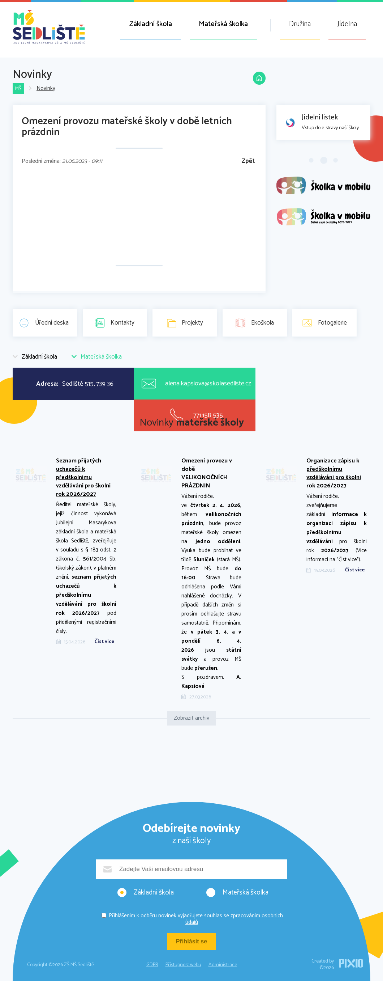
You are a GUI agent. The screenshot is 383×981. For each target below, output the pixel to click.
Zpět (248, 161)
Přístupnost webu (183, 965)
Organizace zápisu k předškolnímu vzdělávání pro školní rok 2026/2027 (333, 473)
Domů (258, 80)
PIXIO (351, 963)
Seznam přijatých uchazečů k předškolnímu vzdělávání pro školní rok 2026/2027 (83, 477)
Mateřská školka (223, 24)
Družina (300, 24)
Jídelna (347, 24)
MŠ (18, 88)
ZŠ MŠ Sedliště (49, 27)
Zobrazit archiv (191, 718)
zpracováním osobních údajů (234, 919)
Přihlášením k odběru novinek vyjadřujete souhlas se (196, 919)
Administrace (222, 965)
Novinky (46, 88)
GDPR (152, 965)
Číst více (105, 641)
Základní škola (150, 24)
